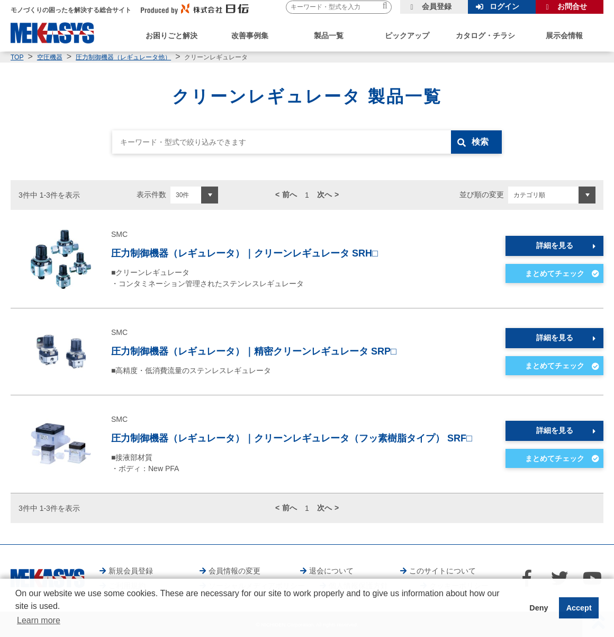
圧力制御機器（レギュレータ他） (123, 57)
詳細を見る (554, 245)
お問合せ (572, 6)
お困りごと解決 (171, 35)
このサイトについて (442, 570)
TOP (17, 57)
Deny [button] (538, 608)
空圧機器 (49, 57)
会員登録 (437, 6)
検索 (480, 141)
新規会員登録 (131, 570)
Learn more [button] (38, 620)
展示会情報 (564, 35)
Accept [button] (579, 608)
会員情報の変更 (234, 570)
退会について (331, 570)
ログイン (504, 6)
